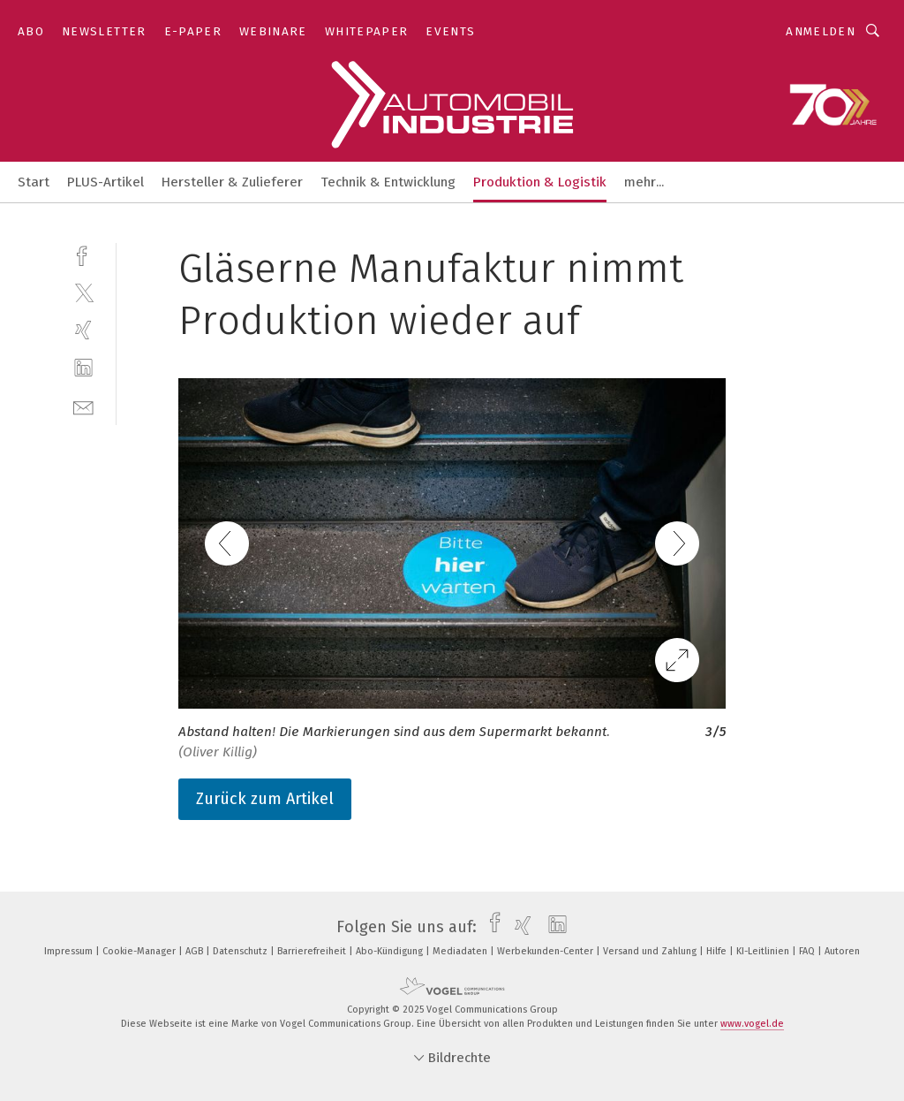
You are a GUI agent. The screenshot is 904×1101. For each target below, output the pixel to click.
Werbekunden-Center (546, 951)
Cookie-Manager (140, 951)
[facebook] (83, 254)
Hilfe (717, 951)
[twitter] (83, 292)
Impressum (69, 951)
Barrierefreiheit (313, 951)
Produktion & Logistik (539, 182)
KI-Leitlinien (764, 951)
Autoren (842, 951)
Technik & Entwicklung (388, 182)
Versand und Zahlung (651, 951)
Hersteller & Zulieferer (232, 182)
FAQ (808, 951)
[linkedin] (83, 368)
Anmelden (820, 31)
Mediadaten (461, 951)
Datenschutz (241, 951)
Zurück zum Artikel (265, 799)
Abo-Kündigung (391, 951)
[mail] (83, 406)
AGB (195, 951)
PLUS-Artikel (105, 182)
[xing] (83, 330)
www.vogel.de (752, 1023)
